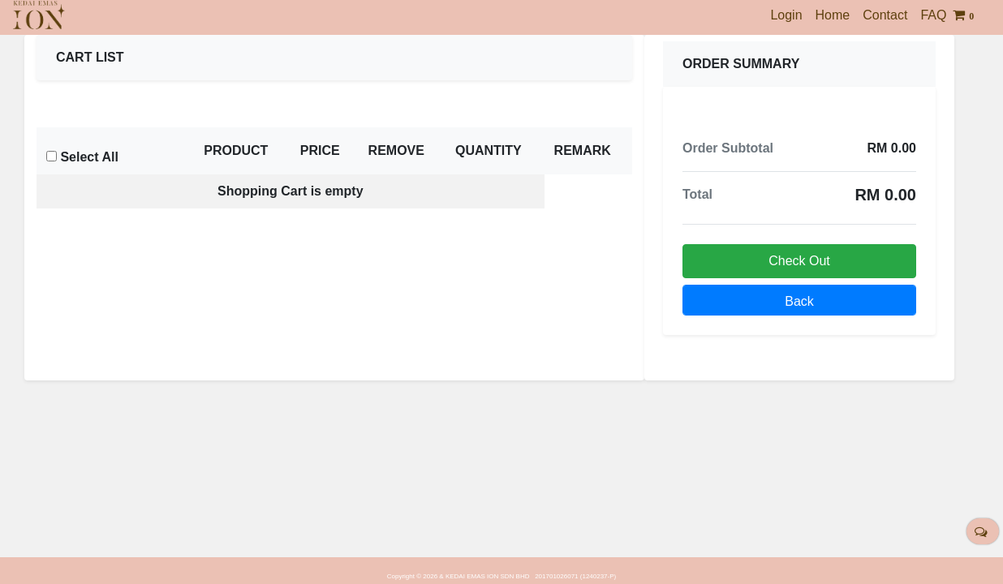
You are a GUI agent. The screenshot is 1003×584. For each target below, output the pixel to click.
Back (799, 301)
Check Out (799, 261)
